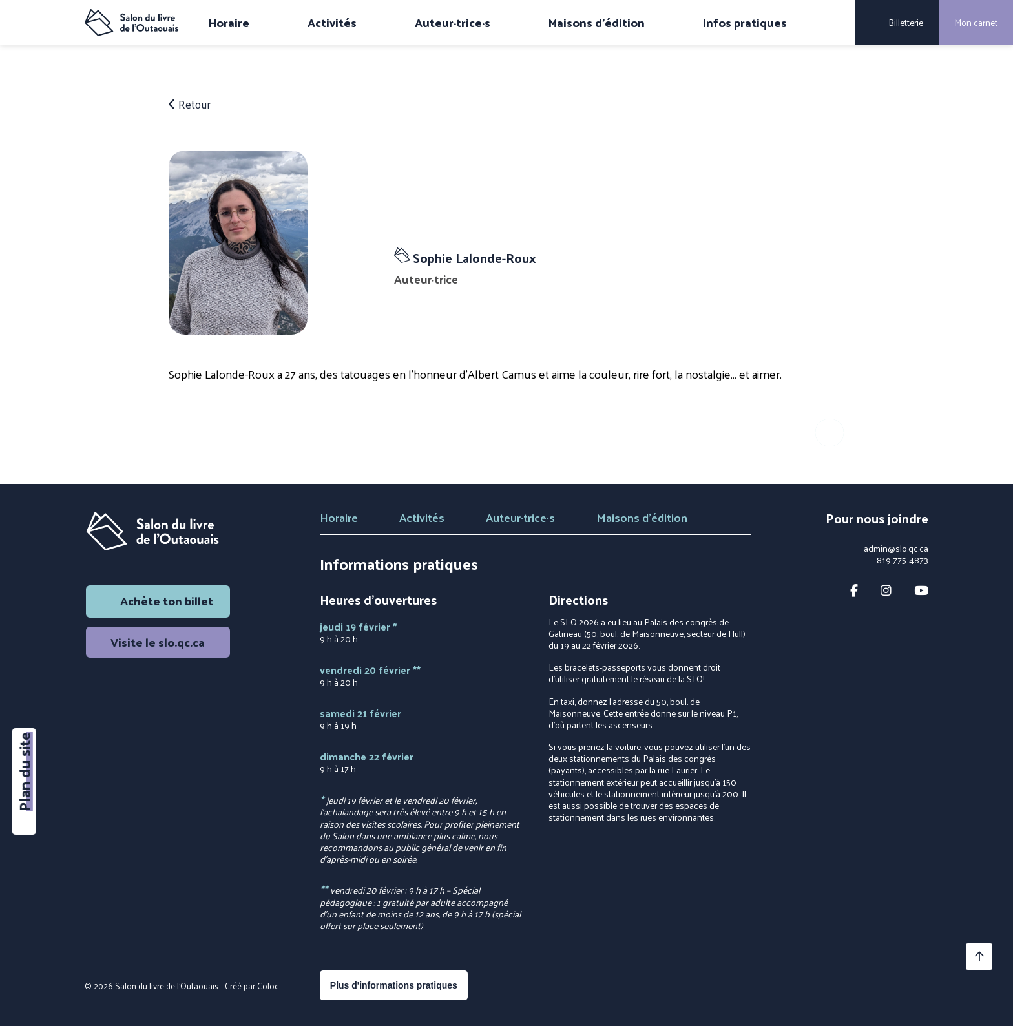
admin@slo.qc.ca (896, 548)
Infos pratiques (745, 23)
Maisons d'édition (596, 23)
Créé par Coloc (251, 985)
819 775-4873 (902, 560)
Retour (191, 104)
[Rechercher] (836, 22)
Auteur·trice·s (452, 23)
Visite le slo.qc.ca (157, 642)
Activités (332, 23)
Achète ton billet (157, 600)
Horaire (229, 23)
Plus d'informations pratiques (393, 985)
